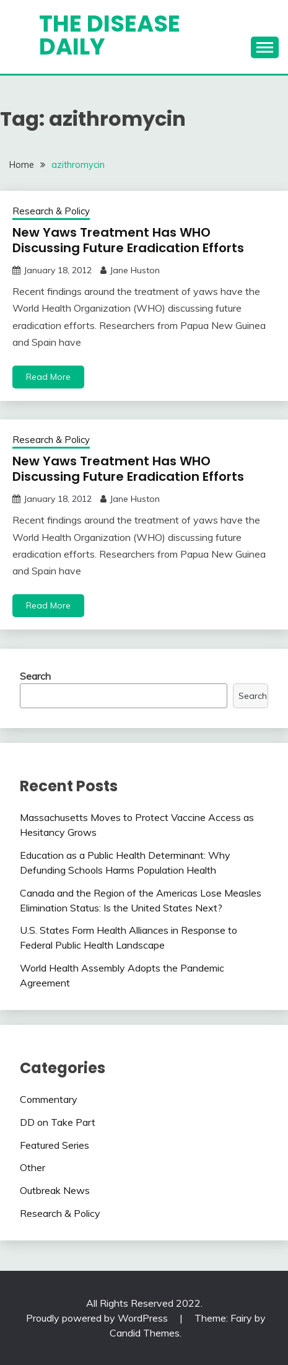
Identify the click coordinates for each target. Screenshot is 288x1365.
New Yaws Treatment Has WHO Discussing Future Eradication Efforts (128, 240)
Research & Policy (51, 211)
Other (32, 1167)
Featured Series (54, 1145)
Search (35, 676)
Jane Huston (135, 270)
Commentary (48, 1099)
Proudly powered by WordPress (98, 1318)
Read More (48, 376)
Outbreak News (55, 1190)
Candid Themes (145, 1333)
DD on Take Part (57, 1122)
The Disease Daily (109, 35)
